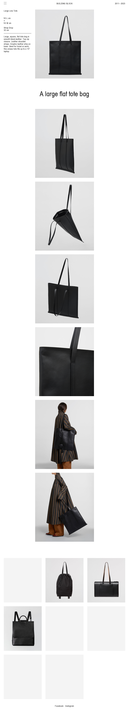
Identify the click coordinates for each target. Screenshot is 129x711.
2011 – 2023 (120, 3)
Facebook (59, 705)
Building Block (64, 3)
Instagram (69, 705)
